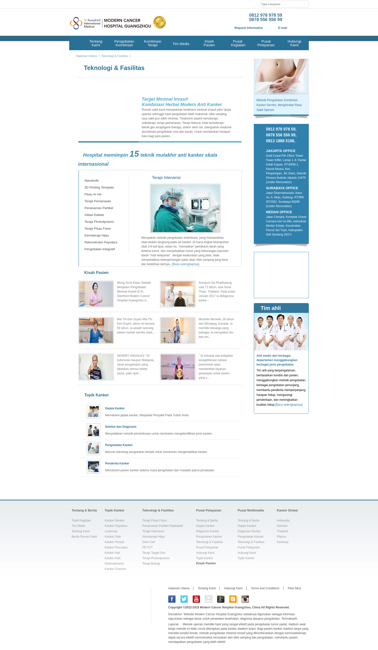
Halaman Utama (178, 588)
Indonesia (283, 520)
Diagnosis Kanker (207, 531)
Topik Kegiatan (81, 520)
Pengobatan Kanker (119, 445)
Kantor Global (287, 510)
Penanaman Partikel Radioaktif (162, 526)
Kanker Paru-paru (116, 547)
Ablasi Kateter (94, 215)
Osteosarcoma (114, 563)
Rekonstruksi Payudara (101, 242)
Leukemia (111, 531)
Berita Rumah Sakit (84, 536)
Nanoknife (92, 180)
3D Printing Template (99, 187)
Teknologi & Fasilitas (158, 510)
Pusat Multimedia (251, 510)
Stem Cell (148, 542)
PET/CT (147, 547)
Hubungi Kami (294, 43)
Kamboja (282, 542)
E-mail (282, 28)
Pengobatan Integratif (100, 249)
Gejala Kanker (115, 408)
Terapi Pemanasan (98, 201)
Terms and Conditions (265, 588)
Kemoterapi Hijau (97, 235)
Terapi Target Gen (154, 553)
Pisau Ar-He (93, 194)
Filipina (281, 536)
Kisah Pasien (209, 43)
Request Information (248, 28)
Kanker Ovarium (115, 569)
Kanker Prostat (114, 542)
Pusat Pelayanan (266, 43)
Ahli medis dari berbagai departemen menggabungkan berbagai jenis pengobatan (276, 360)
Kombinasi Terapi (152, 43)
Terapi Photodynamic (99, 222)
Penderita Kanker (117, 463)
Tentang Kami (95, 43)
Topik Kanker (96, 395)
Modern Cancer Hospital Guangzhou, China (230, 607)
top (303, 497)
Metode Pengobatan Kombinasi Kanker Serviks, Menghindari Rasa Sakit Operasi (279, 105)
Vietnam (282, 526)
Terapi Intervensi (96, 174)
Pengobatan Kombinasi (124, 43)
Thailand (282, 531)
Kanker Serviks (114, 520)
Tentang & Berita (84, 510)
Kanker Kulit (113, 558)
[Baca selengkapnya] (185, 264)
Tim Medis (181, 44)
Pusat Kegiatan (237, 43)
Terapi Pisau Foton (98, 228)
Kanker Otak (113, 536)
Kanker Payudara (116, 526)
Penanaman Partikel (99, 208)
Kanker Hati (112, 553)
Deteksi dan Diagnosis (120, 426)
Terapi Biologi (151, 563)
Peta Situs (294, 588)
